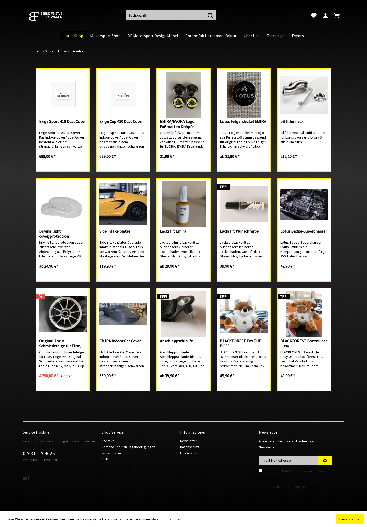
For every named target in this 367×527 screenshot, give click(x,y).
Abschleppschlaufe (176, 340)
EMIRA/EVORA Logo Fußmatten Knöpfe (177, 124)
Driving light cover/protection (54, 234)
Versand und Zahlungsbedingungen (128, 447)
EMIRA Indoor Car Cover (120, 340)
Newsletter (188, 440)
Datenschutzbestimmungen (303, 471)
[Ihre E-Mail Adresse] (288, 460)
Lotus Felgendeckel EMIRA (243, 121)
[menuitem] (314, 15)
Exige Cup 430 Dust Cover (121, 121)
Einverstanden (350, 519)
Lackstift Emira (173, 231)
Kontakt (108, 440)
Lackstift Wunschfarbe (239, 231)
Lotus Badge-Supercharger (303, 231)
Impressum (188, 453)
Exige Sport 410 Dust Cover (62, 121)
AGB (105, 459)
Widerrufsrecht (113, 453)
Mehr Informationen (166, 519)
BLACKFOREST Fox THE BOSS (240, 343)
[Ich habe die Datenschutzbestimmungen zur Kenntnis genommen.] (260, 470)
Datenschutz (189, 447)
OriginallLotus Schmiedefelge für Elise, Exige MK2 (60, 343)
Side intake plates (114, 231)
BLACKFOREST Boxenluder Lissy (303, 343)
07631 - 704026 (39, 453)
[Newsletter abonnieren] (325, 460)
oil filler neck (291, 121)
